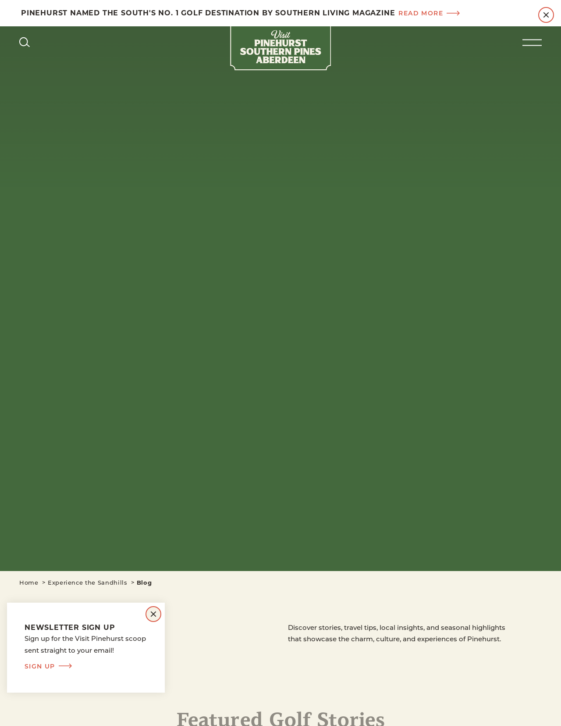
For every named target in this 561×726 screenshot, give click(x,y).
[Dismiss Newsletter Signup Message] (153, 614)
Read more (429, 13)
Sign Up (48, 666)
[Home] (280, 48)
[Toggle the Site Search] (24, 41)
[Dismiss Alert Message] (546, 15)
